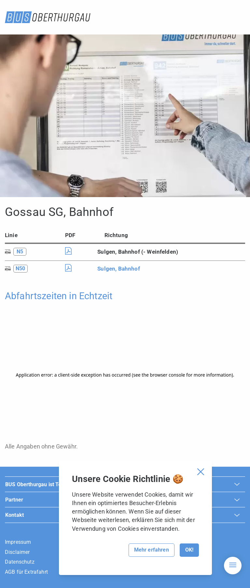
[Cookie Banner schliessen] (200, 472)
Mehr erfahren (151, 550)
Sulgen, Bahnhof (118, 268)
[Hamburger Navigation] (233, 566)
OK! (189, 550)
